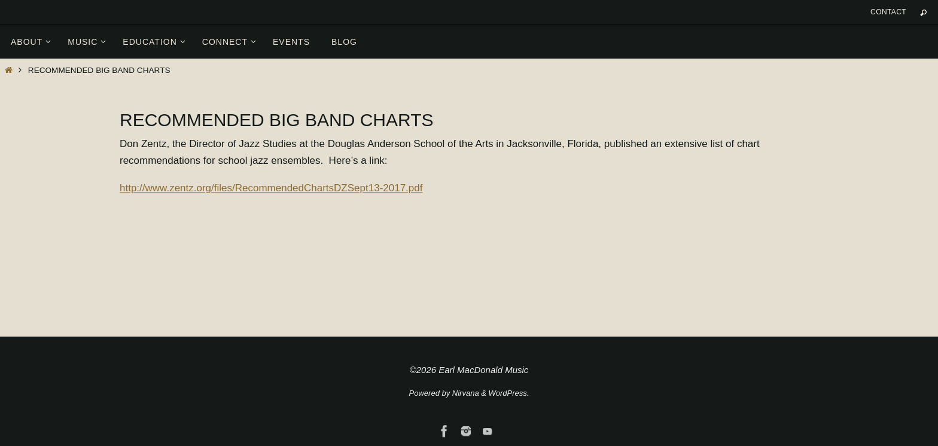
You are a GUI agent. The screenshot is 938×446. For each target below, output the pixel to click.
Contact (888, 12)
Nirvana (465, 393)
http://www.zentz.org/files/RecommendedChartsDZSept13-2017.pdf (271, 188)
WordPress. (509, 393)
